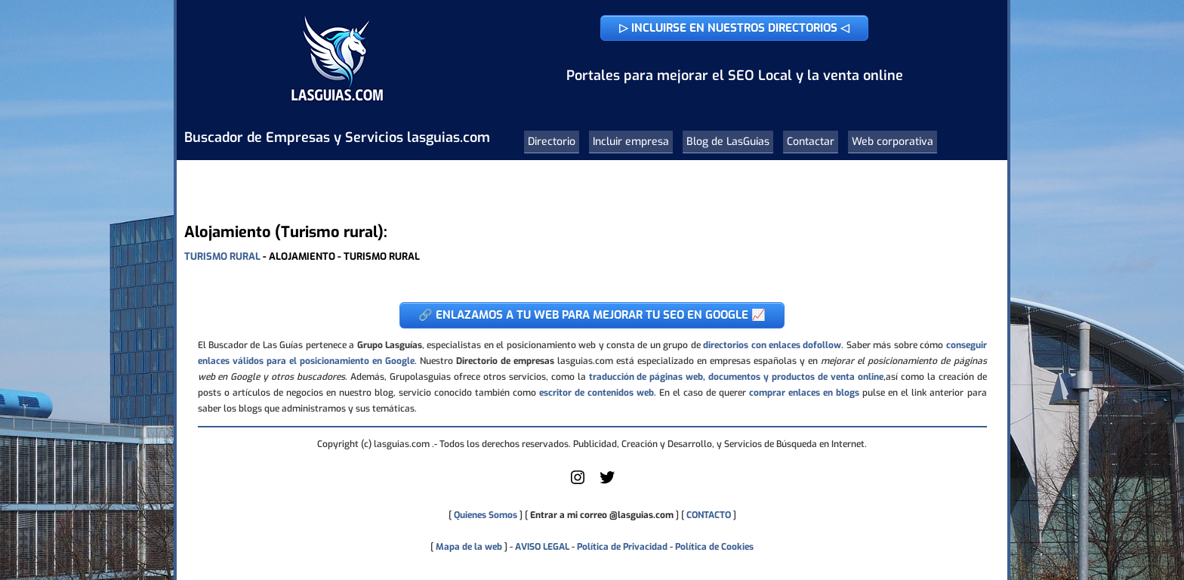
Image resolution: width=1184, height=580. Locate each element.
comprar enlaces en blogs (804, 393)
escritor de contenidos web (596, 393)
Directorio (551, 141)
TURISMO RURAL (222, 256)
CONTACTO (708, 515)
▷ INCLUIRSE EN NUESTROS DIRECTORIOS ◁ (734, 27)
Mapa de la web (467, 547)
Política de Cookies (714, 547)
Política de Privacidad (622, 547)
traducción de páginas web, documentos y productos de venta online (736, 377)
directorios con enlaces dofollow (772, 345)
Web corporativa (892, 141)
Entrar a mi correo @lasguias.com (602, 515)
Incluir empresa (631, 141)
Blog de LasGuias (727, 141)
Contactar (810, 141)
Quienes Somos (485, 515)
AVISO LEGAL (542, 547)
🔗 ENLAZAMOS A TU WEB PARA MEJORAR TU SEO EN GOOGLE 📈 (592, 314)
